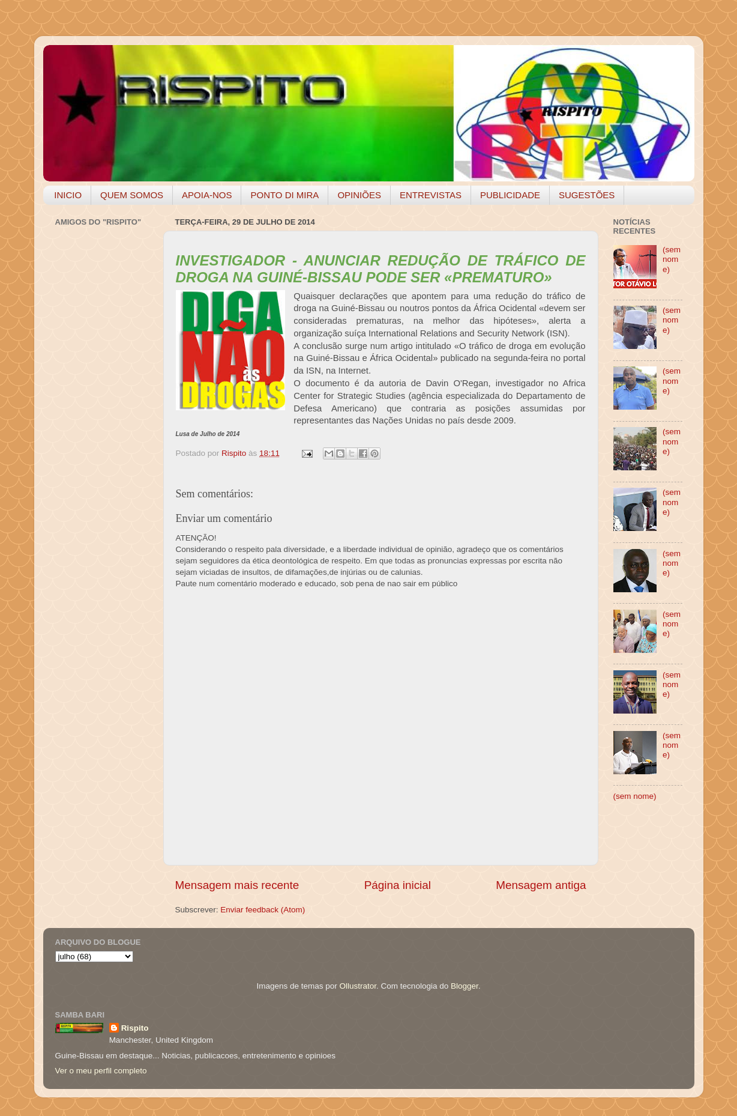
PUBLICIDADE (510, 195)
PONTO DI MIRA (284, 195)
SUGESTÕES (587, 195)
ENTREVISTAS (431, 195)
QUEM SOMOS (131, 195)
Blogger (464, 985)
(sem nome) (672, 259)
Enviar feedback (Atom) (262, 909)
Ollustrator (358, 985)
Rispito (135, 1028)
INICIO (68, 195)
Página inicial (397, 885)
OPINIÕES (359, 195)
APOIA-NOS (207, 195)
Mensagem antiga (541, 885)
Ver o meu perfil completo (101, 1070)
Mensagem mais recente (237, 885)
